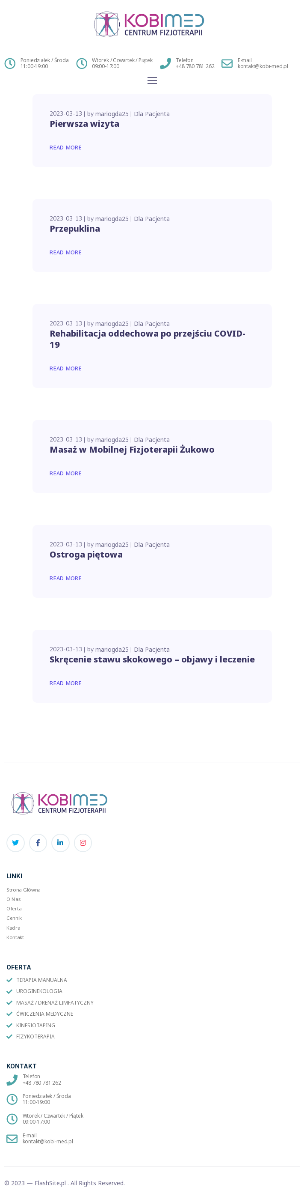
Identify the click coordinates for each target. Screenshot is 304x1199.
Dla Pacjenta (152, 114)
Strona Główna (23, 889)
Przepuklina (75, 228)
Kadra (13, 927)
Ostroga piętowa (86, 554)
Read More (66, 147)
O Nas (13, 898)
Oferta (13, 908)
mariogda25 (112, 114)
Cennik (14, 918)
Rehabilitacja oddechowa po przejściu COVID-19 (147, 339)
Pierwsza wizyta (84, 123)
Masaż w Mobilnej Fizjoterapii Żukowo (132, 449)
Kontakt (15, 937)
